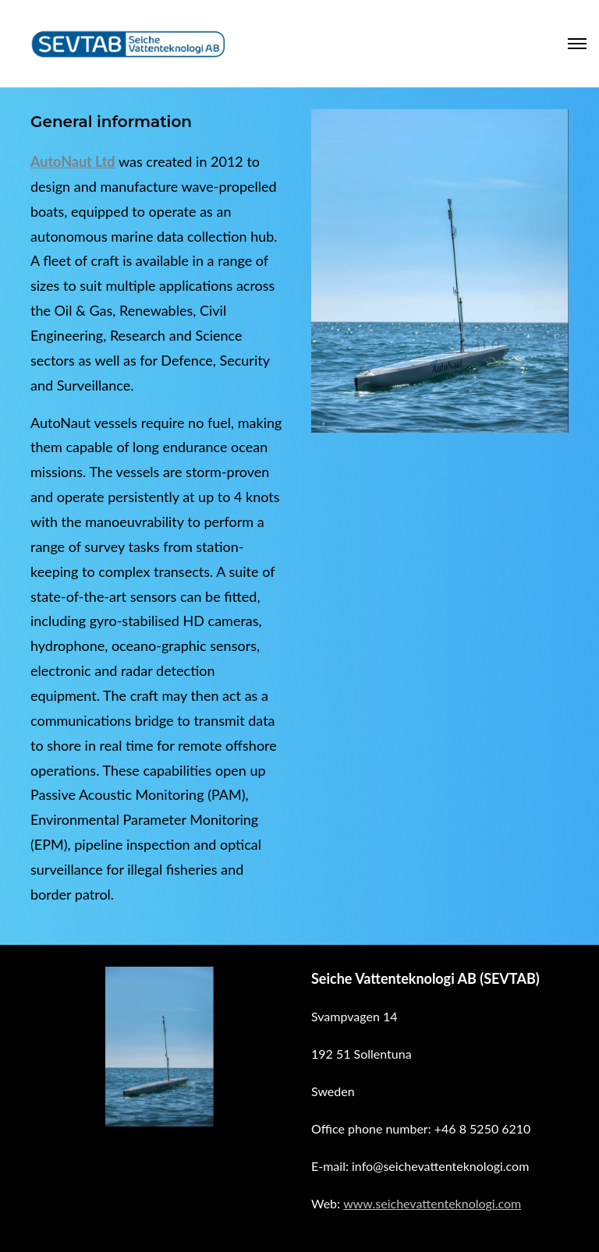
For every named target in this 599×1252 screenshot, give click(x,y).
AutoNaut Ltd (72, 161)
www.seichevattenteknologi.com (432, 1203)
